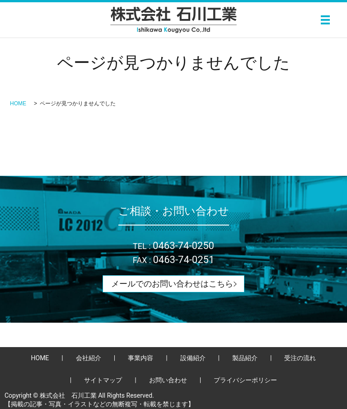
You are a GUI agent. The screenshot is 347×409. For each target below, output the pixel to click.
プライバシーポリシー (245, 380)
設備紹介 (193, 358)
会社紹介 (88, 358)
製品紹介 (245, 358)
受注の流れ (300, 358)
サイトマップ (103, 380)
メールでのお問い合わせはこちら (172, 283)
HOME (18, 103)
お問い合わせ (168, 380)
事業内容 (140, 358)
